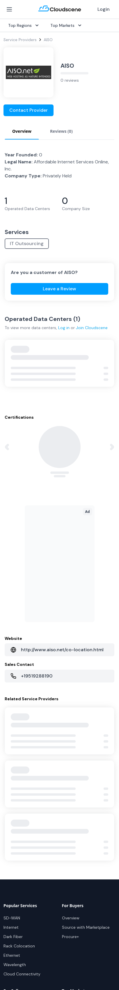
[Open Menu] (9, 9)
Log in (64, 327)
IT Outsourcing (27, 243)
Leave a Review (59, 289)
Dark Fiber (13, 936)
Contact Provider (28, 110)
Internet (11, 927)
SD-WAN (11, 918)
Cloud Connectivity (21, 974)
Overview (70, 918)
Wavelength (14, 964)
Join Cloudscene (92, 327)
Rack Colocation (19, 946)
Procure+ (70, 936)
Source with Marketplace (86, 927)
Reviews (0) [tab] (61, 131)
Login (103, 9)
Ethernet (11, 955)
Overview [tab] (21, 131)
